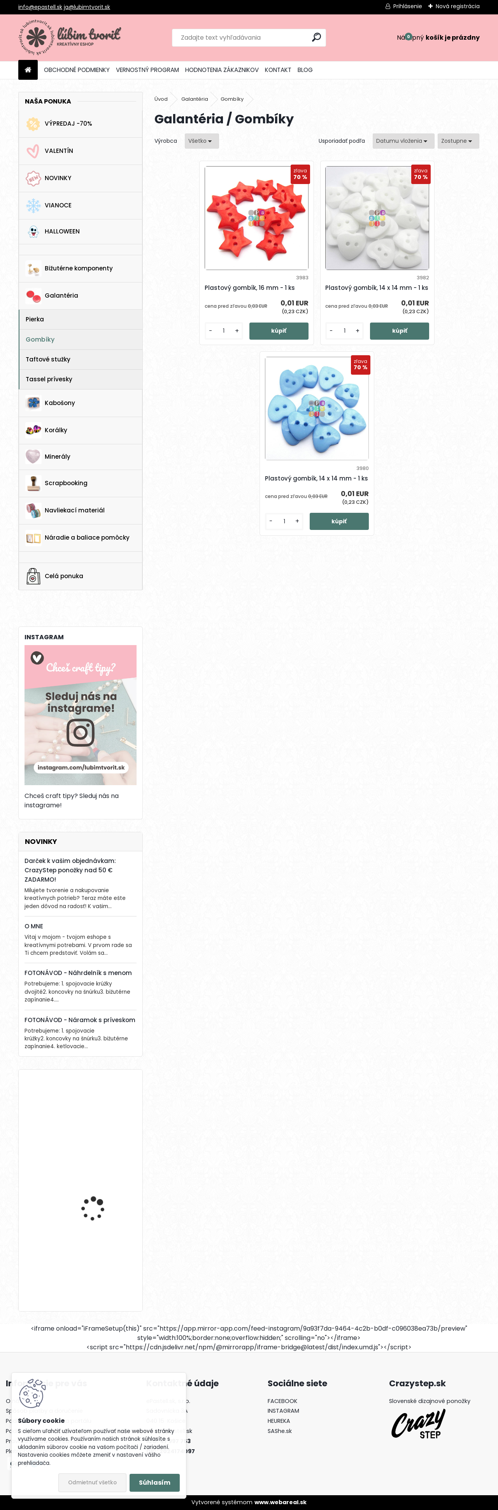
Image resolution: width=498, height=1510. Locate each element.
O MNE (34, 926)
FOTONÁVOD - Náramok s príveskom (80, 1020)
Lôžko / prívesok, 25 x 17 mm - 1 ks (101, 1183)
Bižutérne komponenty (69, 268)
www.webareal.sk (280, 1502)
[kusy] (179, 348)
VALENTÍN (49, 151)
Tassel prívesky (49, 379)
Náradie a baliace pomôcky (77, 538)
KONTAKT (278, 70)
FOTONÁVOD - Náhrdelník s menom (78, 973)
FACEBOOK (282, 1401)
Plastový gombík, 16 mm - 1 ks (208, 292)
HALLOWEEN (52, 232)
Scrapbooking (56, 483)
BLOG (305, 70)
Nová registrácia (458, 6)
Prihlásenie (407, 6)
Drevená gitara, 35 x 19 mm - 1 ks (100, 1109)
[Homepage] (28, 70)
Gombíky (40, 339)
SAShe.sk (280, 1431)
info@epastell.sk (40, 7)
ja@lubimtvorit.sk (87, 7)
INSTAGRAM (283, 1411)
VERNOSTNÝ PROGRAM (147, 70)
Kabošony (50, 403)
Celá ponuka (54, 576)
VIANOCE (48, 206)
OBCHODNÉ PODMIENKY (77, 70)
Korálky (46, 430)
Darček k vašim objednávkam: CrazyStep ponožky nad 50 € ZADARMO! (70, 870)
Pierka (35, 319)
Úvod (161, 99)
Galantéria (51, 296)
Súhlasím (154, 1482)
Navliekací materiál (65, 511)
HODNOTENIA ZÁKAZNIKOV (222, 70)
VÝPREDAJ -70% (58, 124)
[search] (316, 37)
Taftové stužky (48, 359)
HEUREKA (279, 1421)
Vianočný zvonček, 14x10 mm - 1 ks (102, 1258)
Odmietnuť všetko (92, 1482)
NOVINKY (48, 178)
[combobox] (404, 141)
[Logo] (71, 37)
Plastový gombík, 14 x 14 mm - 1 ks (314, 292)
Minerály (47, 456)
